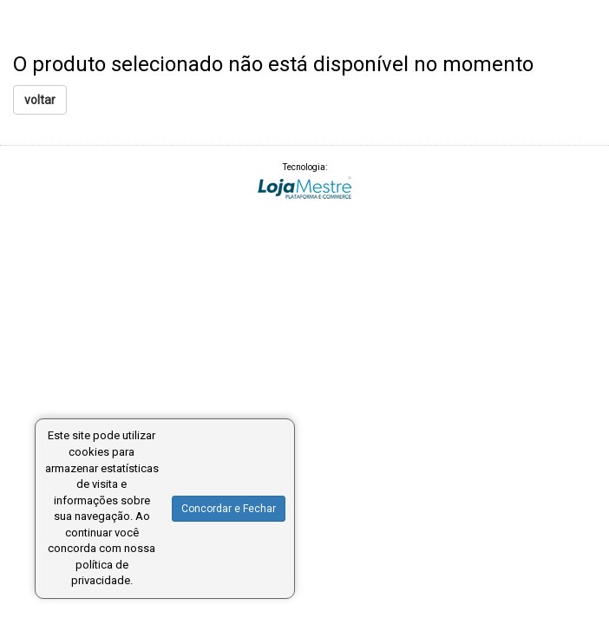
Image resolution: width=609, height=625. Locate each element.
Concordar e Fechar (228, 509)
